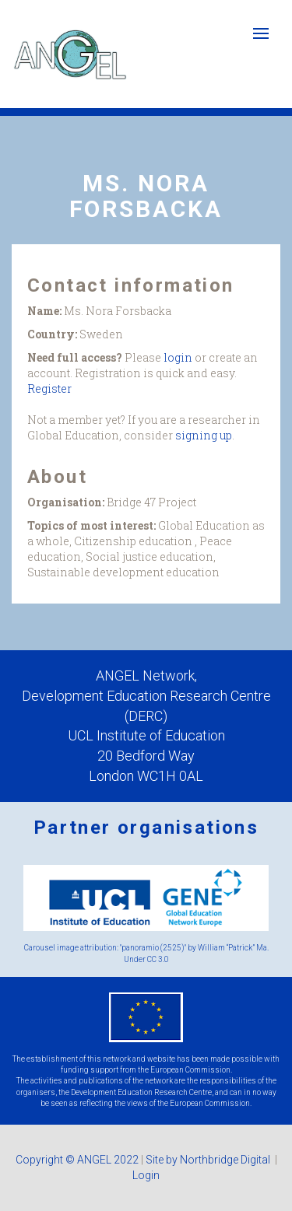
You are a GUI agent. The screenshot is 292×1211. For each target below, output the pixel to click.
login (178, 357)
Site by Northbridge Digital (209, 1159)
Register (49, 388)
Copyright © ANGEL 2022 (77, 1159)
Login (146, 1175)
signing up (203, 435)
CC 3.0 (158, 959)
